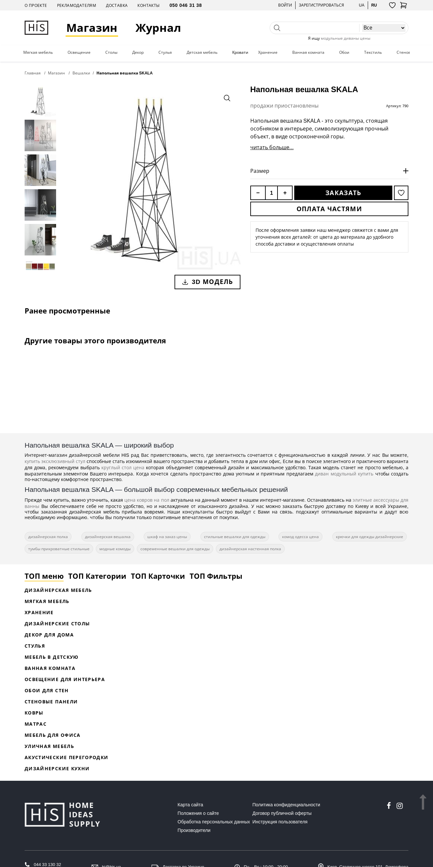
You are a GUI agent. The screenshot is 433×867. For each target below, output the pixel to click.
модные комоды (115, 549)
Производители (193, 830)
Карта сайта (190, 804)
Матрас (36, 724)
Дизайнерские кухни (57, 768)
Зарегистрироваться (321, 5)
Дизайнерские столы (57, 623)
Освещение (79, 52)
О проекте (36, 5)
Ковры (34, 713)
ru (374, 5)
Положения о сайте (198, 813)
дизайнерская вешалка (108, 536)
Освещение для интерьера (65, 679)
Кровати (240, 52)
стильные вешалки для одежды (234, 536)
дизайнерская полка (48, 536)
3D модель (207, 281)
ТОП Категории (97, 576)
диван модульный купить (344, 474)
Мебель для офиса (53, 735)
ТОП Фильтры (216, 576)
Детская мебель (202, 52)
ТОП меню (44, 576)
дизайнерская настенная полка (250, 549)
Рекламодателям (76, 5)
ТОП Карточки (158, 576)
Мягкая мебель (38, 52)
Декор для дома (49, 635)
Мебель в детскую (52, 657)
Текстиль (373, 52)
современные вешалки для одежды (175, 549)
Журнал (158, 27)
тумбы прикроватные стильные (59, 549)
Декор (138, 52)
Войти (285, 5)
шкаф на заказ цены (167, 536)
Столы (111, 52)
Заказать (343, 193)
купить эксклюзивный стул (55, 461)
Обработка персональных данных (213, 821)
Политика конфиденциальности (286, 804)
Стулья (165, 52)
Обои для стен (47, 690)
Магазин (91, 27)
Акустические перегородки (66, 757)
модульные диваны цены (345, 38)
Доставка (117, 5)
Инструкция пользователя (280, 821)
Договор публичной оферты (282, 813)
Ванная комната (308, 52)
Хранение (268, 52)
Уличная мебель (49, 746)
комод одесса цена (300, 536)
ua (361, 5)
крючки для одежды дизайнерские (369, 536)
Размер (259, 170)
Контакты (148, 5)
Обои (344, 52)
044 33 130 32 (47, 864)
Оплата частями (329, 209)
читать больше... (272, 147)
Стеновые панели (51, 701)
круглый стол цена (122, 467)
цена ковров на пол (146, 500)
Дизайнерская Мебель (58, 590)
